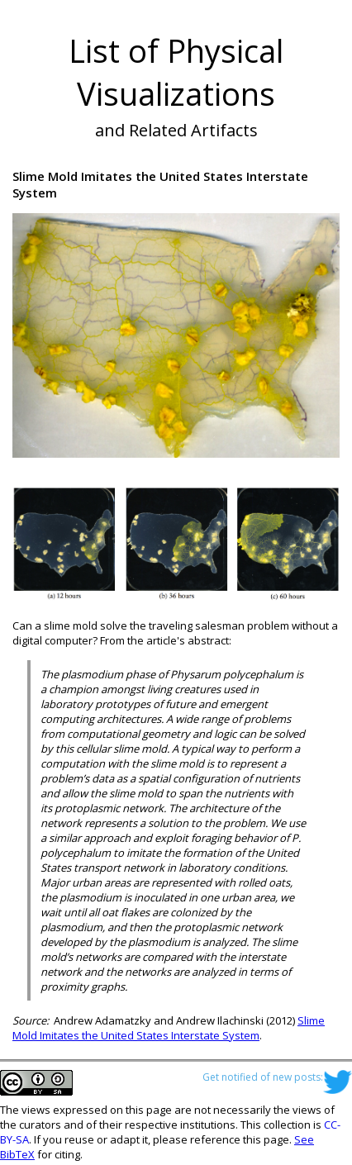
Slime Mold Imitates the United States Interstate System (168, 1028)
